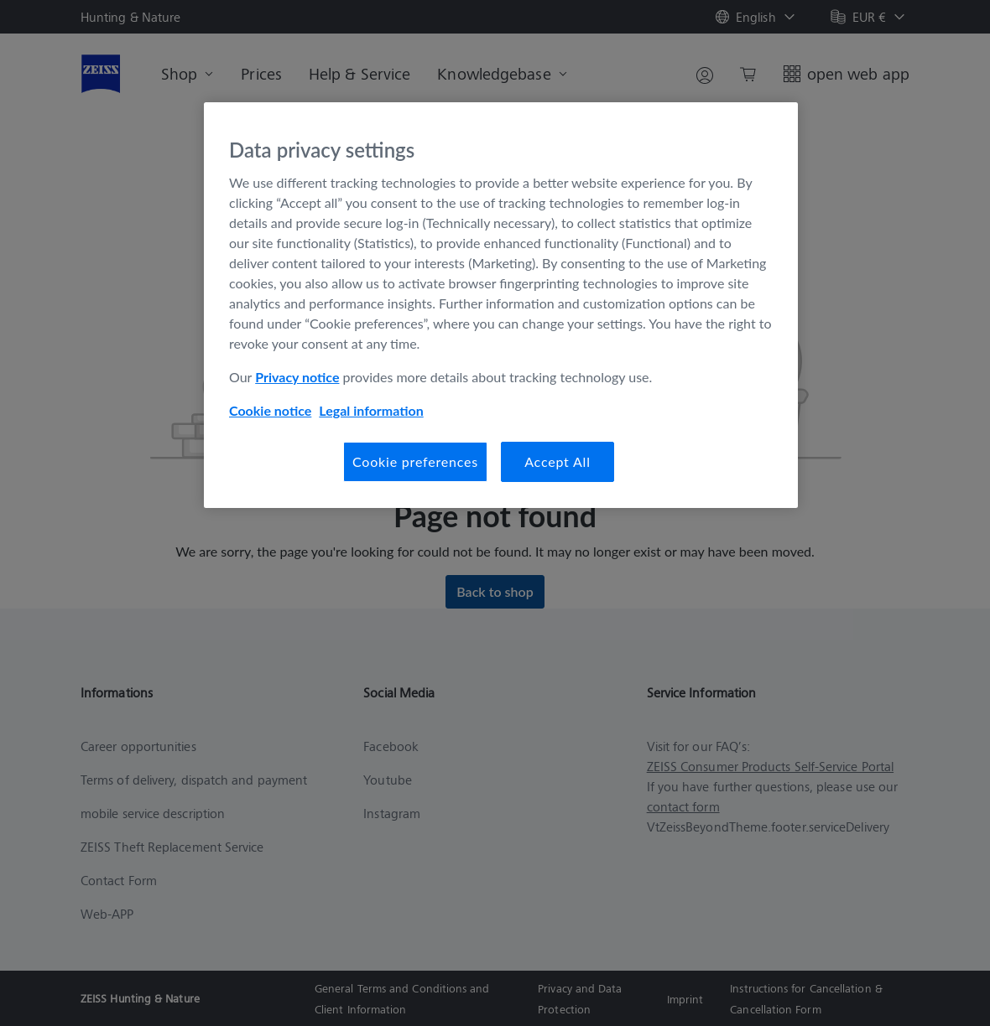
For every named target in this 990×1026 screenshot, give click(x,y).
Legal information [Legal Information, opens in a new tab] (371, 410)
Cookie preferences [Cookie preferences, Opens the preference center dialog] (415, 461)
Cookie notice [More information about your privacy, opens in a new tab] (270, 410)
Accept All (557, 461)
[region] (501, 305)
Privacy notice (297, 377)
